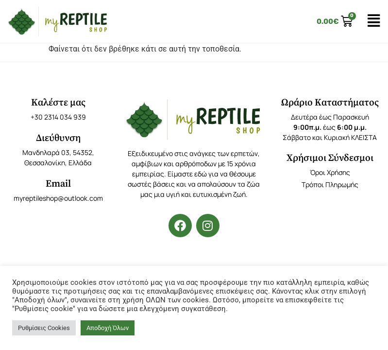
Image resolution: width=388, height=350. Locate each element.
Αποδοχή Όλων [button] (107, 328)
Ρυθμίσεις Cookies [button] (44, 328)
